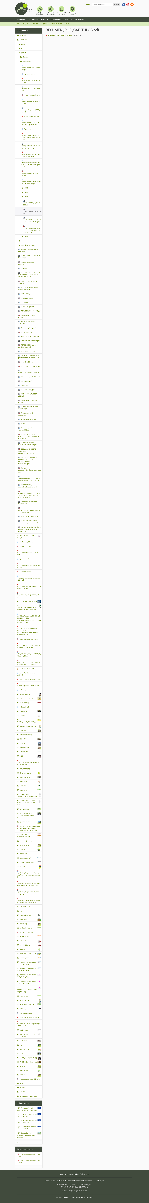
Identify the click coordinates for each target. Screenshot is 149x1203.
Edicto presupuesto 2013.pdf (29, 377)
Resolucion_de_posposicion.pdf (28, 1079)
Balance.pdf (22, 690)
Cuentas (25, 57)
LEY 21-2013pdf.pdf (26, 307)
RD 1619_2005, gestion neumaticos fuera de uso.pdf (27, 486)
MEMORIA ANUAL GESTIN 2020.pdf (28, 395)
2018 (67, 24)
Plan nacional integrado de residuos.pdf (28, 250)
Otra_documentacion (28, 245)
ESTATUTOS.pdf (24, 381)
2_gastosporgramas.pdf (30, 129)
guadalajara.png (30, 822)
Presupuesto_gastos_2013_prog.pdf (31, 110)
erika (22, 48)
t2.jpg (30, 1053)
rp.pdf (21, 424)
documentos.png (30, 773)
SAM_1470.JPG (30, 1041)
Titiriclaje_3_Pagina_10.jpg (30, 1062)
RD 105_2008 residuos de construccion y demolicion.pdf (28, 522)
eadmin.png (30, 782)
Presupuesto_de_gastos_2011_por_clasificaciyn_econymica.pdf (30, 136)
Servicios (44, 19)
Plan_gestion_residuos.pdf (28, 516)
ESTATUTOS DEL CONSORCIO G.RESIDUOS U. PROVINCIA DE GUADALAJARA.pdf (29, 275)
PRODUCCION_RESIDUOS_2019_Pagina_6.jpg (29, 989)
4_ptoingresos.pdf (28, 74)
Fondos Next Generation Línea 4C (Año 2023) (27, 1115)
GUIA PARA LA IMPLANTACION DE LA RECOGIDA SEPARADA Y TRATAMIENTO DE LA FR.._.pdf (28, 828)
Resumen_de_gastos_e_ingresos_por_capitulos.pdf (28, 1024)
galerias (22, 1087)
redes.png (30, 1009)
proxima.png (30, 996)
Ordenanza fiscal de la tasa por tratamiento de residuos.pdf (28, 357)
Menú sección (22, 31)
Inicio (17, 24)
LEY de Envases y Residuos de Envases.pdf (29, 257)
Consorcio (21, 19)
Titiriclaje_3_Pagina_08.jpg (30, 1058)
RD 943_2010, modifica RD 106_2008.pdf (28, 408)
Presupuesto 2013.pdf (27, 351)
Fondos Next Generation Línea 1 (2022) (28, 1161)
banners (22, 1083)
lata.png (30, 867)
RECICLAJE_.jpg (30, 1000)
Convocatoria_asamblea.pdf (28, 341)
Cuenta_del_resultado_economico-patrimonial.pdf (28, 762)
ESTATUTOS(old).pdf (26, 390)
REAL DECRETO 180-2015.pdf (29, 311)
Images (25, 24)
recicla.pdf (23, 385)
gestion (45, 24)
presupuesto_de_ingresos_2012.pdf (30, 80)
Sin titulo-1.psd (30, 1049)
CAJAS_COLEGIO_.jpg (30, 698)
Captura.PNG (30, 715)
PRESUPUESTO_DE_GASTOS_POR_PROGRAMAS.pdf (32, 220)
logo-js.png (30, 911)
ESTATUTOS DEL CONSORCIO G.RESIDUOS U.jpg (29, 795)
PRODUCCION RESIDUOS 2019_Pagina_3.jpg (29, 963)
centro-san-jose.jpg (30, 735)
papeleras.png (30, 936)
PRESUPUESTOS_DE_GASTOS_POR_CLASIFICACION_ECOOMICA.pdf (31, 229)
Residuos (68, 19)
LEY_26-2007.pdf (25, 332)
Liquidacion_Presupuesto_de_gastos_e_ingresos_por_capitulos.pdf (28, 900)
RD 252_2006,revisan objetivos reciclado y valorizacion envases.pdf (28, 436)
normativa (24, 241)
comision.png (30, 752)
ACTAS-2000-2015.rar (25, 669)
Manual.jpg (30, 919)
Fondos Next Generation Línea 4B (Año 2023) (27, 1121)
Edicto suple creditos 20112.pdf (26, 322)
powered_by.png (30, 958)
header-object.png (30, 841)
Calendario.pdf (23, 707)
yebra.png (30, 1075)
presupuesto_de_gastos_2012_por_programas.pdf (30, 154)
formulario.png (30, 809)
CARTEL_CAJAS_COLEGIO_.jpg (29, 721)
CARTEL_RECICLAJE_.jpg (30, 726)
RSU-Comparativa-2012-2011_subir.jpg (29, 1035)
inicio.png (30, 849)
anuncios (22, 35)
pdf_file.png (30, 941)
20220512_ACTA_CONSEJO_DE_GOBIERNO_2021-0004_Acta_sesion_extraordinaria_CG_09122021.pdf (28, 631)
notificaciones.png (30, 928)
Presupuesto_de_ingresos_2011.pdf (30, 101)
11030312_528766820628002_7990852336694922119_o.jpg (29, 607)
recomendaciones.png (30, 1004)
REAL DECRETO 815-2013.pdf (29, 336)
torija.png (30, 1066)
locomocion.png (30, 906)
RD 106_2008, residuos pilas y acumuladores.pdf (29, 288)
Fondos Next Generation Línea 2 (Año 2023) (27, 1128)
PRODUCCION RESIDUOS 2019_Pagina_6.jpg (29, 982)
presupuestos (57, 24)
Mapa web (64, 1174)
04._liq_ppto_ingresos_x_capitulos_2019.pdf (28, 565)
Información (33, 19)
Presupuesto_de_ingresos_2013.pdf (30, 173)
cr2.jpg (30, 756)
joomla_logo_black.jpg (30, 862)
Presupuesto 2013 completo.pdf (25, 414)
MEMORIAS (23, 1092)
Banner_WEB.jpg (30, 694)
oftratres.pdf (23, 302)
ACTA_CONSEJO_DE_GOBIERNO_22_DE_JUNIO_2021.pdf (29, 654)
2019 (26, 192)
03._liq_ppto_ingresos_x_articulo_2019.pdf (29, 552)
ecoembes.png (30, 786)
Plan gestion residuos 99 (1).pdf (27, 316)
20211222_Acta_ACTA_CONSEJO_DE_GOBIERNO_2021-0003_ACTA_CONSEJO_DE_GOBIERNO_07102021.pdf (29, 618)
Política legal (84, 1174)
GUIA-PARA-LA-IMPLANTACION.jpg (29, 835)
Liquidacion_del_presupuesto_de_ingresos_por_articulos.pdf (28, 892)
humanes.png (30, 845)
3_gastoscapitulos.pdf (30, 116)
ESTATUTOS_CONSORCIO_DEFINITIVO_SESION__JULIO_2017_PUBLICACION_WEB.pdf (29, 494)
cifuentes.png (30, 748)
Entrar (88, 5)
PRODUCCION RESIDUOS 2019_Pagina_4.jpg (29, 969)
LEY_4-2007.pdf (24, 294)
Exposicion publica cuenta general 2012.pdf (28, 429)
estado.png (30, 790)
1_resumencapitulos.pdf (30, 95)
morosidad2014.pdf (26, 362)
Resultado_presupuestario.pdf (28, 1017)
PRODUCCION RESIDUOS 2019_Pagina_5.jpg (29, 976)
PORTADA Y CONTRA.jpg (30, 954)
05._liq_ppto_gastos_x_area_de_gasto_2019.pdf (28, 578)
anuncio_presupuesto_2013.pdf (28, 679)
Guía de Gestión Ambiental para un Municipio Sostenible (26, 1135)
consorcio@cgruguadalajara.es (75, 1191)
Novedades (79, 19)
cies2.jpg (30, 743)
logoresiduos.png (30, 915)
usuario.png (30, 1070)
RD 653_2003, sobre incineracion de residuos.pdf (27, 444)
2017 (26, 236)
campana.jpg (30, 711)
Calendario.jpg (30, 703)
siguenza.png (30, 1045)
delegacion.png (30, 769)
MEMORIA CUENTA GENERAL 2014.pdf (29, 282)
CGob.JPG (30, 739)
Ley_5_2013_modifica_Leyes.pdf (28, 371)
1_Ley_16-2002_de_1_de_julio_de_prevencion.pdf (29, 470)
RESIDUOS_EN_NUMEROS (28, 1096)
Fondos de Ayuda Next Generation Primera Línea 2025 (27, 1109)
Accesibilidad (74, 1174)
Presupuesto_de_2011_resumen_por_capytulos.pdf (31, 182)
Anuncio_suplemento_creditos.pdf (28, 684)
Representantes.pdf (26, 298)
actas (23, 44)
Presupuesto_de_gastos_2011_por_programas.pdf (30, 146)
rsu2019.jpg (30, 1030)
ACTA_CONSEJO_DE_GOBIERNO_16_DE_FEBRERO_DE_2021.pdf (29, 645)
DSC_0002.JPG (30, 777)
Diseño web (88, 1198)
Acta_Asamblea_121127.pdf (27, 639)
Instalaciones (56, 19)
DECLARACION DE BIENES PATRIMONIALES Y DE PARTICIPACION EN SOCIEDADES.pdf (28, 461)
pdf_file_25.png (30, 945)
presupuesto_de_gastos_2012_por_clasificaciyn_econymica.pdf (30, 164)
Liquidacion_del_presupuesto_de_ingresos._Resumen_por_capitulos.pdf (28, 883)
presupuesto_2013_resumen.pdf (30, 89)
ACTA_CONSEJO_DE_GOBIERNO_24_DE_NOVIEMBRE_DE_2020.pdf (29, 662)
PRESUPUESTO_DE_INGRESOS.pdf (31, 203)
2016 (26, 188)
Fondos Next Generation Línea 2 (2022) (28, 1155)
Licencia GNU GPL (76, 1198)
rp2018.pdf (23, 268)
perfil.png (30, 949)
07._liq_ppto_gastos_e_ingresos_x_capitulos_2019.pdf (29, 586)
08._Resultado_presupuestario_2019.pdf (28, 595)
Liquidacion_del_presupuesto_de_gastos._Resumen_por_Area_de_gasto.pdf (29, 874)
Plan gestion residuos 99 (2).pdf (27, 401)
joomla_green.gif (30, 858)
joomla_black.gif (30, 854)
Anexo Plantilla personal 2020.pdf (26, 674)
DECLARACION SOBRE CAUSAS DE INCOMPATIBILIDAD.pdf (27, 451)
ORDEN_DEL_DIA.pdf (25, 932)
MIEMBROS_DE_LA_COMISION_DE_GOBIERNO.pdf (29, 510)
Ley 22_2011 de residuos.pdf (29, 366)
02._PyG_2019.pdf (24, 546)
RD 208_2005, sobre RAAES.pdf (26, 263)
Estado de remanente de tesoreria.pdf (27, 503)
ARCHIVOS (35, 24)
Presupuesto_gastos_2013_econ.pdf (30, 68)
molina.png (30, 924)
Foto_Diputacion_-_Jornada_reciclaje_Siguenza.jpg (29, 815)
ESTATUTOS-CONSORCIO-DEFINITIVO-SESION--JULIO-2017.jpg (29, 803)
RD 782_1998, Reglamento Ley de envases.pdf (28, 346)
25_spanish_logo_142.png (30, 601)
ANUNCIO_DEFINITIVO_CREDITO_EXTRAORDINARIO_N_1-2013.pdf (29, 478)
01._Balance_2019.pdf (25, 542)
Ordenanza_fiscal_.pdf (27, 328)
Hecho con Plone (62, 1198)
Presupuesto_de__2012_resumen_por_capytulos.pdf (30, 122)
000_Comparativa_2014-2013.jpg (29, 536)
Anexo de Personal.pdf (27, 419)
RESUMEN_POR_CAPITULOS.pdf (59, 35)
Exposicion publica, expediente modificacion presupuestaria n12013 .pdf (29, 529)
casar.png (30, 731)
